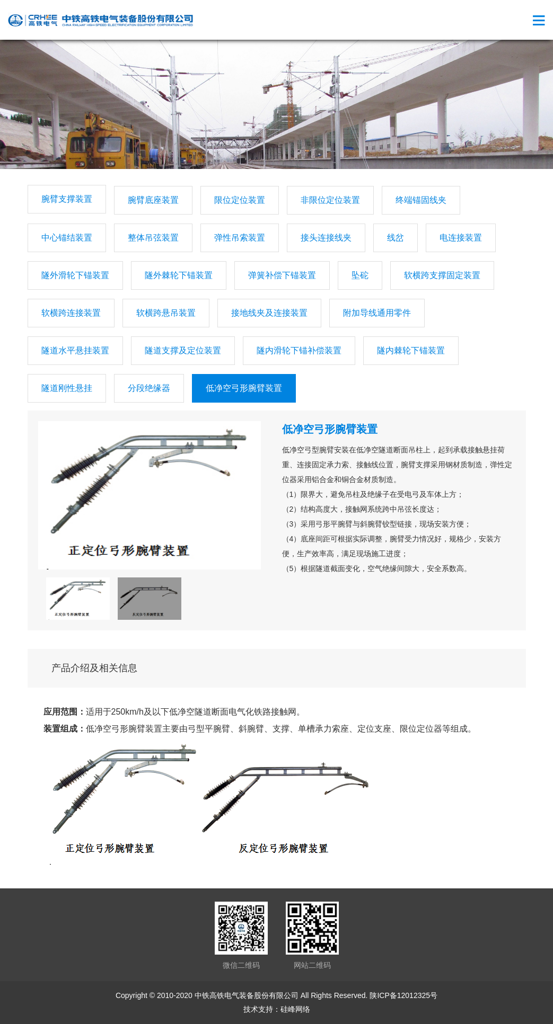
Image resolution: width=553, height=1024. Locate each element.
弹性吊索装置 (239, 237)
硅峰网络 (295, 1009)
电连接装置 (461, 237)
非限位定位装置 (330, 199)
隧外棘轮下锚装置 (179, 275)
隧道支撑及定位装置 (183, 350)
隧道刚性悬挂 (66, 388)
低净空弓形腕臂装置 (244, 388)
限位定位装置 (239, 199)
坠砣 (360, 275)
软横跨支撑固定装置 (442, 275)
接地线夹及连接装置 (269, 312)
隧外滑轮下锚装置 (75, 275)
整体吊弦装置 (153, 237)
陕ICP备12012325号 (403, 995)
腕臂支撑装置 (66, 198)
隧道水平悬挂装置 (75, 350)
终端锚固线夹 (421, 199)
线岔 (395, 237)
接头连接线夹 (326, 237)
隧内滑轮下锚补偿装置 (299, 350)
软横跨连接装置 (71, 312)
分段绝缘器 (149, 388)
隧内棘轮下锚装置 (411, 350)
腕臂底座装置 (153, 199)
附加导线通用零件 (377, 312)
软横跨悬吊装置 (166, 312)
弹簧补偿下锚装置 (282, 275)
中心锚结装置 (66, 237)
